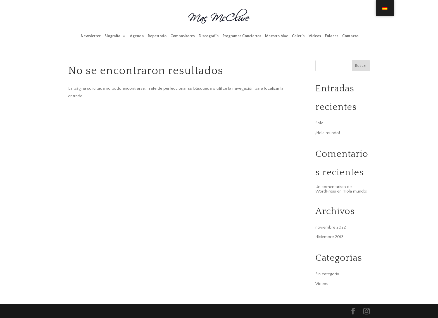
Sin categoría (327, 274)
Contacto (350, 36)
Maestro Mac (276, 36)
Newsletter (91, 36)
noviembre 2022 (330, 227)
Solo (319, 123)
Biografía (112, 36)
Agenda (137, 36)
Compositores (182, 36)
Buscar (361, 65)
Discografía (209, 36)
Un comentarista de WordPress (333, 189)
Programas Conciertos (242, 36)
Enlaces (331, 36)
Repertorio (157, 36)
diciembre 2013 (329, 236)
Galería (298, 36)
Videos (315, 36)
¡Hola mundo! (327, 132)
